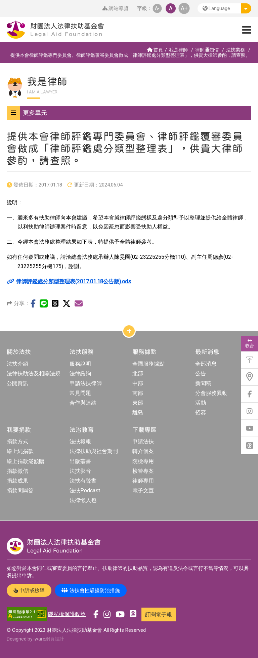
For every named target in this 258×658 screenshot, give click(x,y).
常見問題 (80, 393)
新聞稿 (203, 383)
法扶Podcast (85, 490)
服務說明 (80, 364)
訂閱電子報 (158, 614)
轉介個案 (143, 451)
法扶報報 (80, 441)
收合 (249, 343)
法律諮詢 (80, 373)
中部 (137, 383)
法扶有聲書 (83, 481)
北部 (137, 373)
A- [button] (157, 8)
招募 (200, 412)
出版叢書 (80, 461)
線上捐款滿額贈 (25, 461)
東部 (137, 403)
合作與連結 (83, 403)
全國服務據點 (148, 364)
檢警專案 (143, 471)
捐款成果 (17, 481)
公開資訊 (17, 383)
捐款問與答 (20, 490)
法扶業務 (235, 49)
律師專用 (143, 481)
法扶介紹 (17, 364)
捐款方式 (17, 441)
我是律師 (178, 49)
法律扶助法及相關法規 (33, 373)
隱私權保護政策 (67, 614)
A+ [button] (184, 8)
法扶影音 (80, 471)
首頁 (155, 49)
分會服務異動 (211, 393)
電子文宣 (143, 490)
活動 (200, 403)
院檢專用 (143, 461)
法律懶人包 (83, 500)
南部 (137, 393)
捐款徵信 (17, 471)
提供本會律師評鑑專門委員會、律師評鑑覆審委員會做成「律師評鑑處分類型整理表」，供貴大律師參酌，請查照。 (130, 55)
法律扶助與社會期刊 (94, 451)
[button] (224, 8)
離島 (137, 412)
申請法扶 (143, 441)
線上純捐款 (20, 451)
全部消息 (206, 364)
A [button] (170, 8)
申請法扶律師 (86, 383)
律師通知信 (207, 49)
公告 (200, 373)
